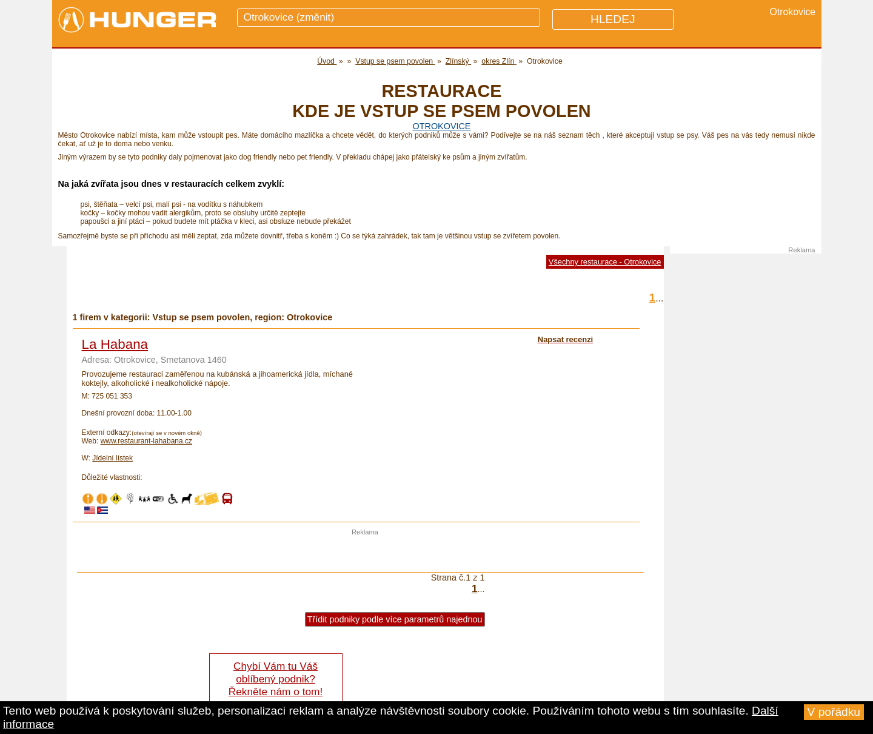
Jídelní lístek (112, 458)
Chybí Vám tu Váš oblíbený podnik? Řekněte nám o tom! (276, 679)
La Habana (115, 344)
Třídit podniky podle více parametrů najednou (395, 619)
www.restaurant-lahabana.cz (146, 441)
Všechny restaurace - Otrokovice (605, 261)
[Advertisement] (365, 554)
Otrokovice (442, 126)
